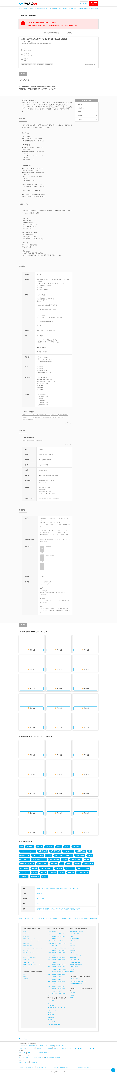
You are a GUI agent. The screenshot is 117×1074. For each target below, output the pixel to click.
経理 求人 (44, 876)
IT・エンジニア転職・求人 (25, 1057)
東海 (49, 959)
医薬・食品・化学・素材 (29, 962)
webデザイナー (70, 868)
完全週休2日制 (51, 1014)
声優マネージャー (54, 859)
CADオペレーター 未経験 (27, 863)
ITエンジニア (27, 955)
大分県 (59, 988)
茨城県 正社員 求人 (42, 863)
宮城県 (63, 934)
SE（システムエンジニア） (27, 851)
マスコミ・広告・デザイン (77, 955)
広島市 (59, 979)
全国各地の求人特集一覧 (76, 983)
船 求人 (87, 859)
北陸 (49, 957)
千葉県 (59, 943)
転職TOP (20, 8)
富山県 (54, 957)
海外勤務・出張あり (50, 909)
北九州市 (55, 993)
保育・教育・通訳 (28, 945)
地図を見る (43, 594)
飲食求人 (69, 863)
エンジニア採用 (24, 868)
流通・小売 (73, 950)
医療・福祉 (26, 943)
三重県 (54, 962)
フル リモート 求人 (38, 855)
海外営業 (55, 8)
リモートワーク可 (52, 1010)
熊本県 (54, 988)
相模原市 (64, 950)
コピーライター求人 (76, 859)
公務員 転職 (53, 872)
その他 (72, 971)
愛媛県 (63, 981)
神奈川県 (55, 945)
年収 (34, 1048)
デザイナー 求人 (24, 859)
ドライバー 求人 (24, 872)
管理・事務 (26, 936)
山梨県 (59, 952)
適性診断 (58, 1045)
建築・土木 (26, 959)
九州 (49, 986)
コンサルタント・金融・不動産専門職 (32, 948)
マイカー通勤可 (51, 1021)
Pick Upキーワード (32, 1052)
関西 (49, 966)
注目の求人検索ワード (46, 868)
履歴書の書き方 (23, 1045)
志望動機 (52, 1045)
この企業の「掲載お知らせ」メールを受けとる (58, 33)
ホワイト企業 (30, 846)
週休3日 (59, 846)
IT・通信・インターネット (77, 931)
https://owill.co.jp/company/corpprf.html (49, 498)
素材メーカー (74, 936)
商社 (72, 943)
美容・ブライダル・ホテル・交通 (31, 941)
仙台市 (54, 938)
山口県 (59, 976)
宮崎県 (63, 988)
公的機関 (73, 969)
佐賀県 (59, 986)
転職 (20, 1052)
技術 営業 (48, 855)
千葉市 (61, 948)
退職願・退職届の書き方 (25, 1048)
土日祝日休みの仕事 (83, 872)
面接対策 (50, 1048)
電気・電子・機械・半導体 (30, 957)
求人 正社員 (59, 868)
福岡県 (54, 986)
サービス (73, 945)
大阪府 (63, 966)
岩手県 (59, 934)
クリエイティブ (27, 950)
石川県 (59, 957)
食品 (38, 903)
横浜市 (54, 950)
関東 (90, 851)
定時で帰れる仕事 (88, 863)
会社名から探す (74, 978)
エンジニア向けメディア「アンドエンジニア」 (85, 1048)
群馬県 (63, 941)
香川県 (59, 981)
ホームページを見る (45, 584)
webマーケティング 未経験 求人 (63, 855)
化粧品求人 (54, 863)
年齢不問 (39, 846)
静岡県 (59, 959)
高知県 (54, 984)
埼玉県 (54, 943)
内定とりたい (76, 846)
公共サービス (27, 966)
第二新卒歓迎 (40, 909)
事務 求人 (43, 872)
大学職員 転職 (35, 876)
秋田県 (54, 936)
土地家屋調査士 (81, 851)
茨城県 (54, 941)
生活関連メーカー (75, 941)
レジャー (73, 948)
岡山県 (63, 974)
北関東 (49, 941)
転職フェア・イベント (67, 1048)
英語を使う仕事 (75, 909)
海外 (49, 995)
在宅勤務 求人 (24, 876)
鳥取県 (54, 974)
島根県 (59, 974)
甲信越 (49, 952)
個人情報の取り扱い (30, 1067)
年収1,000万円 (49, 846)
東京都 (38, 893)
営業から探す (26, 8)
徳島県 (54, 981)
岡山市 (54, 979)
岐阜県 (54, 959)
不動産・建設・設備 (75, 962)
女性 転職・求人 (50, 1057)
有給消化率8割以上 (52, 1005)
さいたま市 (55, 948)
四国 (49, 981)
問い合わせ (47, 1067)
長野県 (63, 952)
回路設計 (34, 868)
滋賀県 (54, 966)
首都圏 (49, 943)
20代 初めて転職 (24, 855)
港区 (42, 893)
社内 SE (90, 855)
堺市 (63, 971)
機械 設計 (77, 863)
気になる (32, 650)
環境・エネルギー (75, 966)
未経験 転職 (71, 872)
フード (72, 952)
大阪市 (59, 971)
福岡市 (60, 993)
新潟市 (54, 955)
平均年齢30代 (67, 909)
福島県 (63, 936)
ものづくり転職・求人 (39, 1057)
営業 (32, 8)
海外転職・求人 (59, 1057)
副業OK (49, 1012)
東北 (49, 934)
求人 (25, 1052)
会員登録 (94, 3)
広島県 (54, 976)
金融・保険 (73, 957)
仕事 (44, 1048)
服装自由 (50, 1019)
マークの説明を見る (67, 423)
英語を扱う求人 (34, 1062)
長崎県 (63, 986)
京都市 (54, 971)
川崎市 (59, 950)
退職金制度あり (51, 1017)
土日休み (67, 846)
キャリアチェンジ (68, 851)
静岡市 (54, 964)
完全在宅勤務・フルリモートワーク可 (56, 1007)
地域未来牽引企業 (55, 851)
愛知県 (63, 959)
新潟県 (54, 952)
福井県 (63, 957)
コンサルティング (75, 959)
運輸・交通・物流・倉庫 (76, 964)
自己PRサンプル (44, 1045)
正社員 (25, 974)
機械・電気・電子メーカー (77, 934)
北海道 (49, 931)
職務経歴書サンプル (33, 1045)
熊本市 (64, 993)
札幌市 (54, 931)
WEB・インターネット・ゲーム (31, 952)
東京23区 (66, 948)
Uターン (64, 1045)
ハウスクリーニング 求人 (39, 859)
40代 (21, 846)
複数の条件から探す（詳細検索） (78, 981)
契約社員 (26, 976)
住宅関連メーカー (75, 938)
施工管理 (35, 872)
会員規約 (21, 1067)
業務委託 (26, 978)
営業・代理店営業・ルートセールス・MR (43, 8)
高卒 (72, 997)
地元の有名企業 (42, 851)
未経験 (72, 995)
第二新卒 (62, 872)
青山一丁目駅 (40, 898)
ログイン (85, 3)
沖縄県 (60, 991)
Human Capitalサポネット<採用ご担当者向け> (81, 1067)
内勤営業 (65, 859)
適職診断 (39, 1048)
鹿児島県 (55, 991)
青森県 (54, 934)
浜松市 (59, 964)
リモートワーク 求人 (83, 868)
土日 (62, 863)
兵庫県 (54, 969)
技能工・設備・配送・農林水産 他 (32, 964)
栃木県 (59, 941)
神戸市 (67, 971)
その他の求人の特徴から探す (54, 1024)
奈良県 (59, 969)
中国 (49, 974)
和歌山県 (64, 969)
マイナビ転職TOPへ (25, 1039)
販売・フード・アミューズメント (31, 938)
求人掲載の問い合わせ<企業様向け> (61, 1067)
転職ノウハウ (57, 1048)
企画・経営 (26, 934)
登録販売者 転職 (80, 855)
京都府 (59, 966)
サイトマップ (40, 1067)
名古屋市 (64, 964)
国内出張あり (59, 909)
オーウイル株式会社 (63, 8)
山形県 (59, 936)
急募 (49, 1003)
